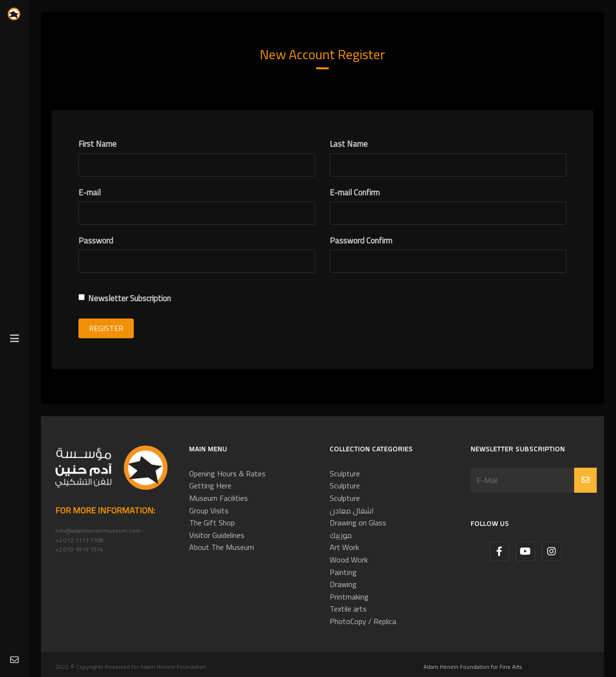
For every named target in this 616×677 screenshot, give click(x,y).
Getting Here (210, 485)
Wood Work (349, 559)
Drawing (343, 584)
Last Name (349, 144)
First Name (97, 144)
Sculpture (345, 473)
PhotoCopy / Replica (363, 621)
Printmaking (349, 596)
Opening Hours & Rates (227, 473)
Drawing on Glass (358, 522)
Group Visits (209, 510)
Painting (343, 572)
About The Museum (221, 547)
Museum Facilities (218, 498)
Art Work (344, 547)
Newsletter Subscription (124, 298)
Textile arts (348, 608)
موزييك (341, 535)
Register (106, 328)
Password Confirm (361, 240)
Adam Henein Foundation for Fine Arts (473, 666)
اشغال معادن (352, 510)
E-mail (89, 192)
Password (95, 240)
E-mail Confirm (355, 192)
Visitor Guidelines (216, 535)
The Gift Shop (212, 522)
